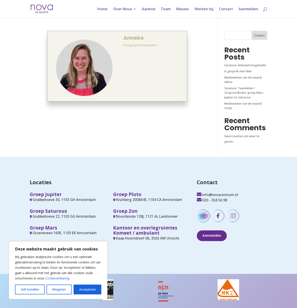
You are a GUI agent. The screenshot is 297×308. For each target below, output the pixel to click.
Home (102, 9)
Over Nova (122, 9)
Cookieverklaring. (57, 278)
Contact (226, 9)
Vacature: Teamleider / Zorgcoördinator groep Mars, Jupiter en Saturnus (244, 92)
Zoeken (259, 35)
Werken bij (204, 9)
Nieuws (182, 9)
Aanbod (148, 9)
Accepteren (87, 289)
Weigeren (59, 289)
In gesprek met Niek (238, 71)
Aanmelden (248, 9)
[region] (58, 270)
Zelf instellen (30, 289)
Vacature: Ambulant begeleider (245, 65)
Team (166, 9)
